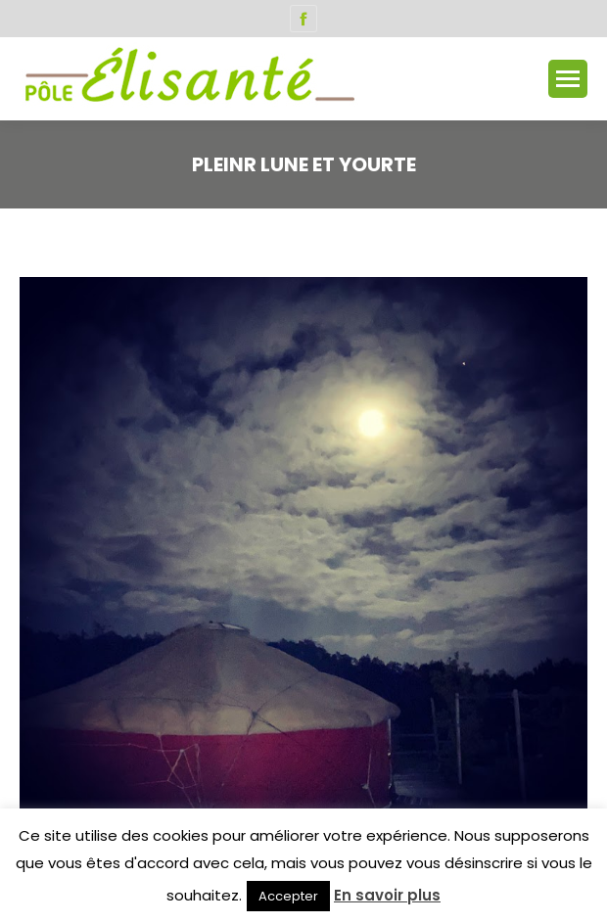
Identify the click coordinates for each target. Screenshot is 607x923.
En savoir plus (387, 895)
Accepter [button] (288, 896)
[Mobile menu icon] (567, 79)
